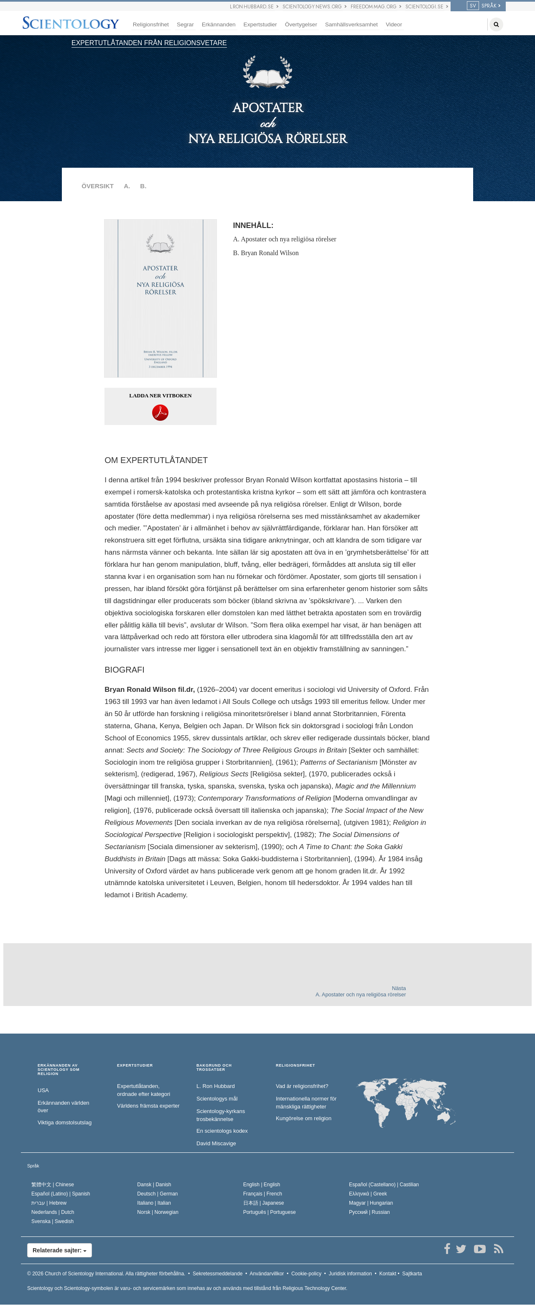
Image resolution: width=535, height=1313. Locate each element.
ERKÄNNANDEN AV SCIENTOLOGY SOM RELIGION (58, 1070)
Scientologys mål (216, 1098)
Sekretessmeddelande (217, 1274)
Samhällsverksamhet (351, 24)
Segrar (185, 24)
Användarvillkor (267, 1274)
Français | (262, 1194)
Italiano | (154, 1203)
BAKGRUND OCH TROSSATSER (214, 1068)
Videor (394, 24)
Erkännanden (219, 24)
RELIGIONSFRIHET (295, 1065)
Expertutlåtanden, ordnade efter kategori (143, 1090)
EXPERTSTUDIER (135, 1065)
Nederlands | (52, 1212)
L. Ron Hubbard (215, 1086)
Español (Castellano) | (384, 1185)
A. (127, 185)
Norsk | (157, 1212)
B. (143, 185)
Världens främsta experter (148, 1106)
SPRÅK (482, 6)
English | (261, 1185)
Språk (33, 1165)
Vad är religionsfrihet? (302, 1086)
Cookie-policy (306, 1274)
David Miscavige (216, 1143)
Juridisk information (350, 1274)
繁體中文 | (52, 1185)
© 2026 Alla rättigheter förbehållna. (106, 1274)
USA (43, 1090)
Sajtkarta (412, 1274)
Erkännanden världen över (63, 1107)
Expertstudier (260, 24)
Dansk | (154, 1185)
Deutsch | (157, 1194)
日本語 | (263, 1203)
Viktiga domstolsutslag (65, 1122)
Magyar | (371, 1203)
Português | (269, 1212)
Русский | (369, 1212)
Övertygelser (301, 24)
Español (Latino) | (60, 1194)
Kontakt (387, 1274)
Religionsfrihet (151, 24)
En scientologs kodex (222, 1131)
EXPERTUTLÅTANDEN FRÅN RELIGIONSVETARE (149, 42)
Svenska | (52, 1221)
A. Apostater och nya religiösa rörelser (284, 239)
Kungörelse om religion (303, 1118)
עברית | (48, 1203)
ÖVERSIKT (98, 185)
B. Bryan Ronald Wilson (266, 252)
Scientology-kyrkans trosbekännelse (220, 1115)
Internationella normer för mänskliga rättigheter (306, 1102)
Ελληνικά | (368, 1194)
